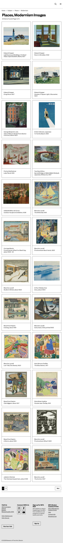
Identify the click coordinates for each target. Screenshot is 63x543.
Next (58, 488)
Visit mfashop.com (7, 516)
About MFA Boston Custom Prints (53, 509)
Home (3, 10)
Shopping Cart (52, 516)
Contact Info (51, 514)
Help (49, 512)
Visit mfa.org (5, 518)
